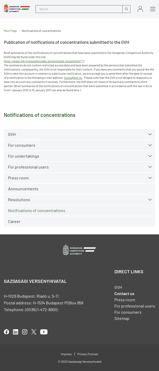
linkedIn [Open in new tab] (15, 331)
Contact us (124, 293)
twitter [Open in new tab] (33, 331)
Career (14, 221)
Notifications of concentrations (36, 210)
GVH (12, 134)
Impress (66, 354)
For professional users (28, 166)
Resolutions (19, 199)
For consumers (21, 145)
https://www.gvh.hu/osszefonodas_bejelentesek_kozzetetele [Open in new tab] (42, 61)
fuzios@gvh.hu (73, 77)
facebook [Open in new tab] (6, 331)
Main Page (10, 30)
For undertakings (23, 155)
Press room (18, 177)
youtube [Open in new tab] (43, 331)
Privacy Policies (87, 354)
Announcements (23, 188)
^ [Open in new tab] (82, 61)
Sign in (140, 9)
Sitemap (121, 318)
